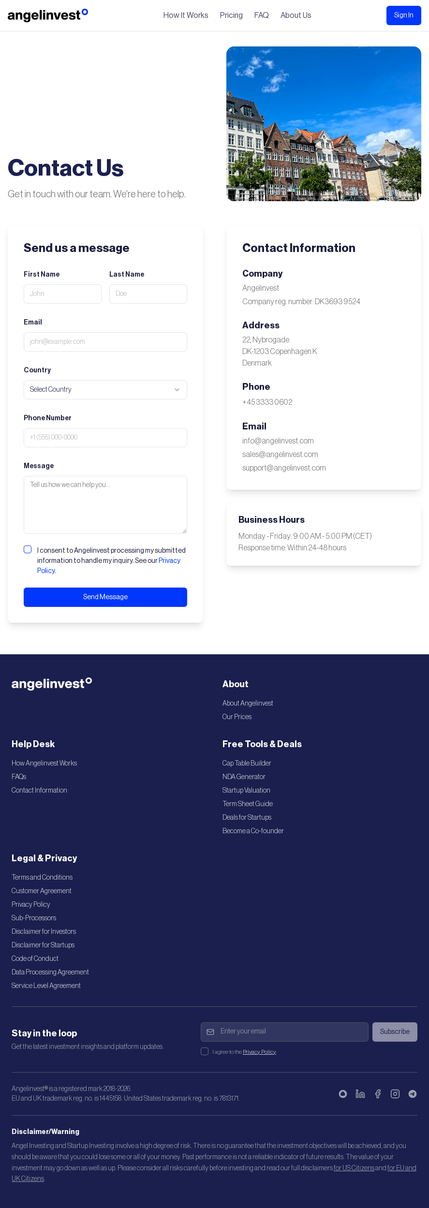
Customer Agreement (42, 891)
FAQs (19, 777)
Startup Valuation (246, 790)
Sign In (404, 15)
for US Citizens (354, 1168)
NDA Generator (244, 777)
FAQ (261, 15)
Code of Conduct (35, 959)
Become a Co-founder (253, 831)
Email (33, 322)
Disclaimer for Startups (43, 945)
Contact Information (39, 790)
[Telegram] (412, 1094)
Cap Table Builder (246, 763)
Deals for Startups (246, 817)
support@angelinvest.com (284, 468)
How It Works (185, 15)
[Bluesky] (343, 1094)
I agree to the (244, 1052)
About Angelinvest (247, 703)
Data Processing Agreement (50, 972)
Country (37, 370)
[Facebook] (378, 1094)
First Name (41, 274)
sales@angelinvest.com (280, 454)
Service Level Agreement (46, 986)
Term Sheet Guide (247, 804)
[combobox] (105, 389)
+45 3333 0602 (267, 402)
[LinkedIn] (360, 1094)
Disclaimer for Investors (44, 931)
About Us (296, 15)
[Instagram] (395, 1094)
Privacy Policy (31, 904)
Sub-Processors (34, 918)
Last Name (126, 274)
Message (39, 466)
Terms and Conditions (42, 877)
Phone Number (48, 418)
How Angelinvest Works (44, 763)
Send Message (105, 597)
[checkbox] (27, 549)
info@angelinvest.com (278, 441)
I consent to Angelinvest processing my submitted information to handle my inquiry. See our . (111, 561)
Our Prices (236, 717)
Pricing (231, 15)
